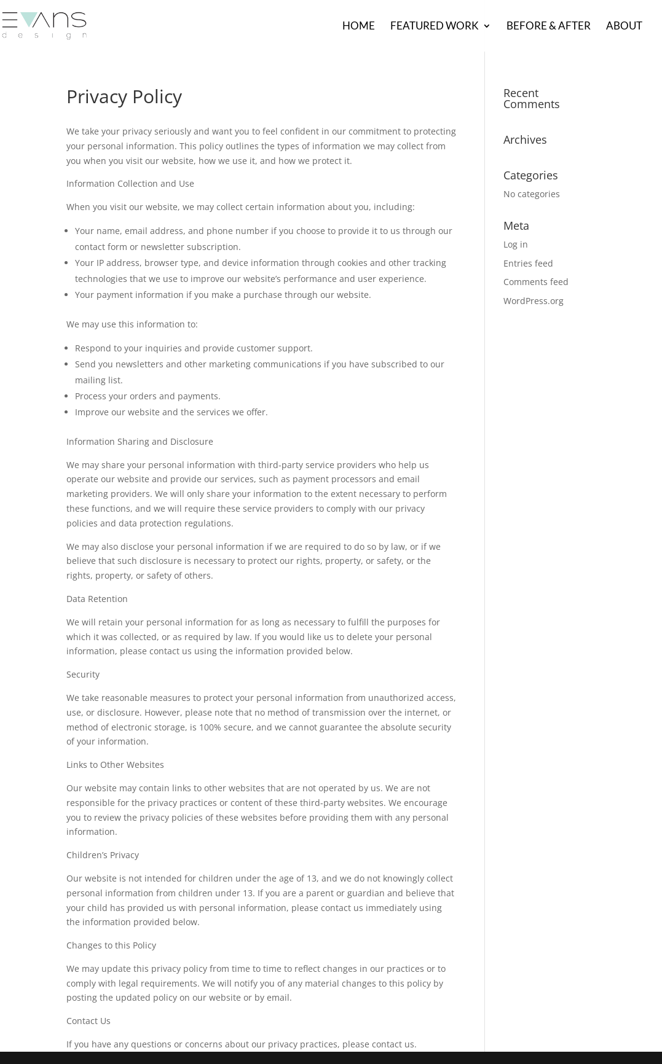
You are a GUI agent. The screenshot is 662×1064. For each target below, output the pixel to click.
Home (358, 27)
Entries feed (528, 263)
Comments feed (536, 282)
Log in (515, 244)
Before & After (548, 27)
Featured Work (434, 27)
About (624, 27)
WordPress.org (533, 301)
